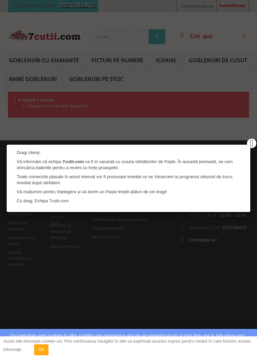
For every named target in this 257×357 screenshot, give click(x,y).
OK (41, 349)
